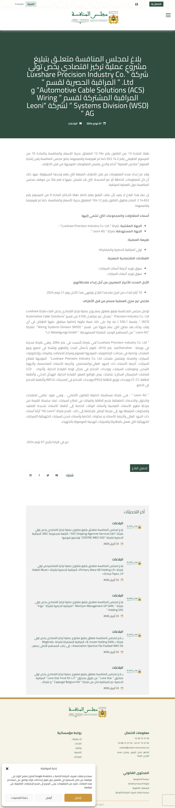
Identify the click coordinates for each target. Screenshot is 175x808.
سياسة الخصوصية (141, 779)
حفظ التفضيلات (19, 797)
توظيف (78, 748)
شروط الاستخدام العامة (138, 783)
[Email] (56, 475)
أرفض (49, 797)
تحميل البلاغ (139, 468)
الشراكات (78, 757)
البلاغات (73, 123)
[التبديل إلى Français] (19, 4)
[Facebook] (39, 475)
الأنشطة (78, 752)
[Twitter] (48, 475)
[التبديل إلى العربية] (31, 4)
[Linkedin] (30, 475)
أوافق (78, 797)
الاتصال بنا (156, 4)
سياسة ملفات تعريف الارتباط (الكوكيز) (132, 792)
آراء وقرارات (77, 739)
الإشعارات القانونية (141, 788)
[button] (7, 768)
